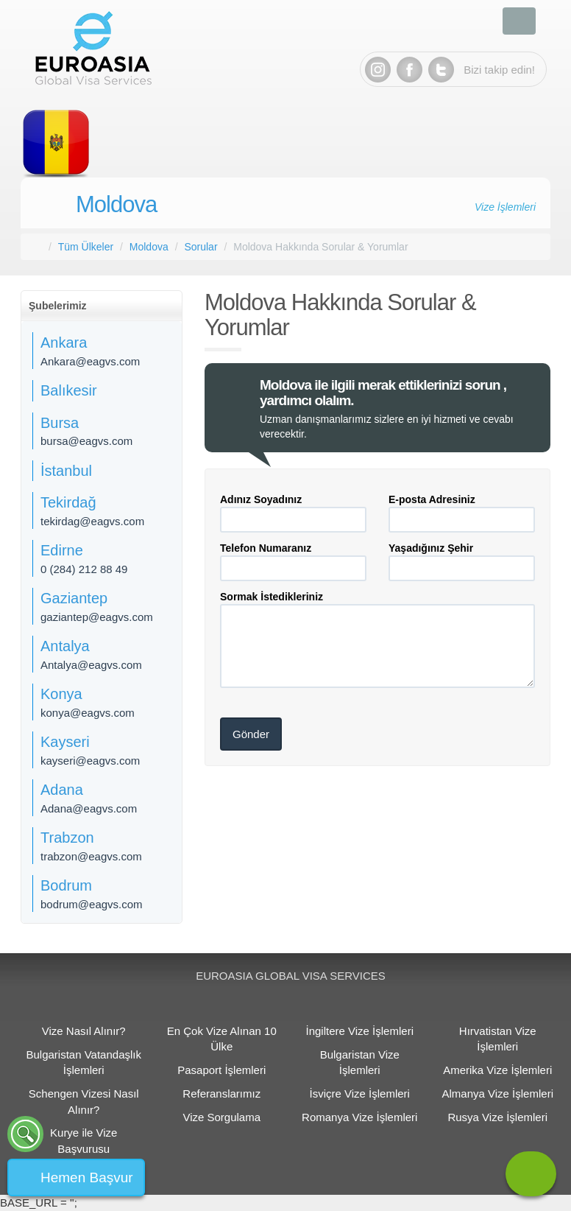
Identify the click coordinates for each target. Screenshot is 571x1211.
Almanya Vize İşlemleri (497, 1093)
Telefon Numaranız (265, 548)
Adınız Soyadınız (261, 499)
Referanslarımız (221, 1093)
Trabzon (67, 837)
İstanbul (66, 471)
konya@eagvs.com (87, 712)
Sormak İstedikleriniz (271, 597)
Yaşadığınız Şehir (431, 548)
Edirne (61, 550)
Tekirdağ (68, 502)
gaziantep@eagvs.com (96, 617)
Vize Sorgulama (221, 1117)
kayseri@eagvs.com (90, 760)
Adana (61, 790)
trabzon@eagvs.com (91, 856)
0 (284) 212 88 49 (83, 569)
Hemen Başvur (86, 1177)
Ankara (63, 342)
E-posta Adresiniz (432, 499)
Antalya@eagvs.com (91, 665)
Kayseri (65, 742)
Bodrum (66, 885)
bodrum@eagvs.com (91, 904)
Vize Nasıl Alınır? (84, 1031)
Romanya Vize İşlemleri (359, 1117)
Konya (61, 694)
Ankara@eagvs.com (90, 361)
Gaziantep (73, 598)
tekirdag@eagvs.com (92, 521)
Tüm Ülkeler (85, 247)
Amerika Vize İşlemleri (497, 1070)
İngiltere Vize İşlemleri (360, 1031)
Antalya (65, 646)
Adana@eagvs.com (88, 808)
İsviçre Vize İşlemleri (360, 1093)
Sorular (200, 247)
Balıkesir (68, 390)
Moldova (116, 204)
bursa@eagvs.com (86, 441)
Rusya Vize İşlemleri (497, 1117)
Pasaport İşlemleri (221, 1070)
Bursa (59, 423)
